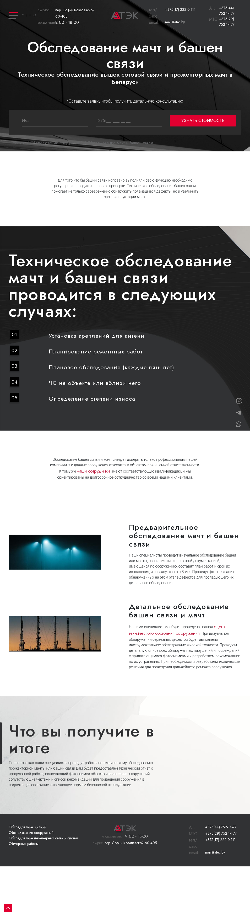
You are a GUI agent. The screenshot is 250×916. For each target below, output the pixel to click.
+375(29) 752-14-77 (227, 21)
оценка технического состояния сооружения (178, 630)
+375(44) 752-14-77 (227, 10)
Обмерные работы (24, 843)
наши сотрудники (93, 471)
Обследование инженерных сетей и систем (43, 838)
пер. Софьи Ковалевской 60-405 (125, 842)
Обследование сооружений (56, 143)
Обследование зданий (27, 827)
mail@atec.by (175, 22)
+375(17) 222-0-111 (180, 9)
